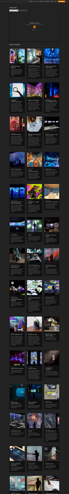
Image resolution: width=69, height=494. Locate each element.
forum (43, 1)
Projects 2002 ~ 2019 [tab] (23, 10)
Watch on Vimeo (34, 30)
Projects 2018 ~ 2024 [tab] (14, 10)
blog (33, 1)
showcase (37, 1)
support (55, 1)
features (30, 1)
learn (40, 1)
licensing (51, 1)
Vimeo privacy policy (40, 24)
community (47, 1)
